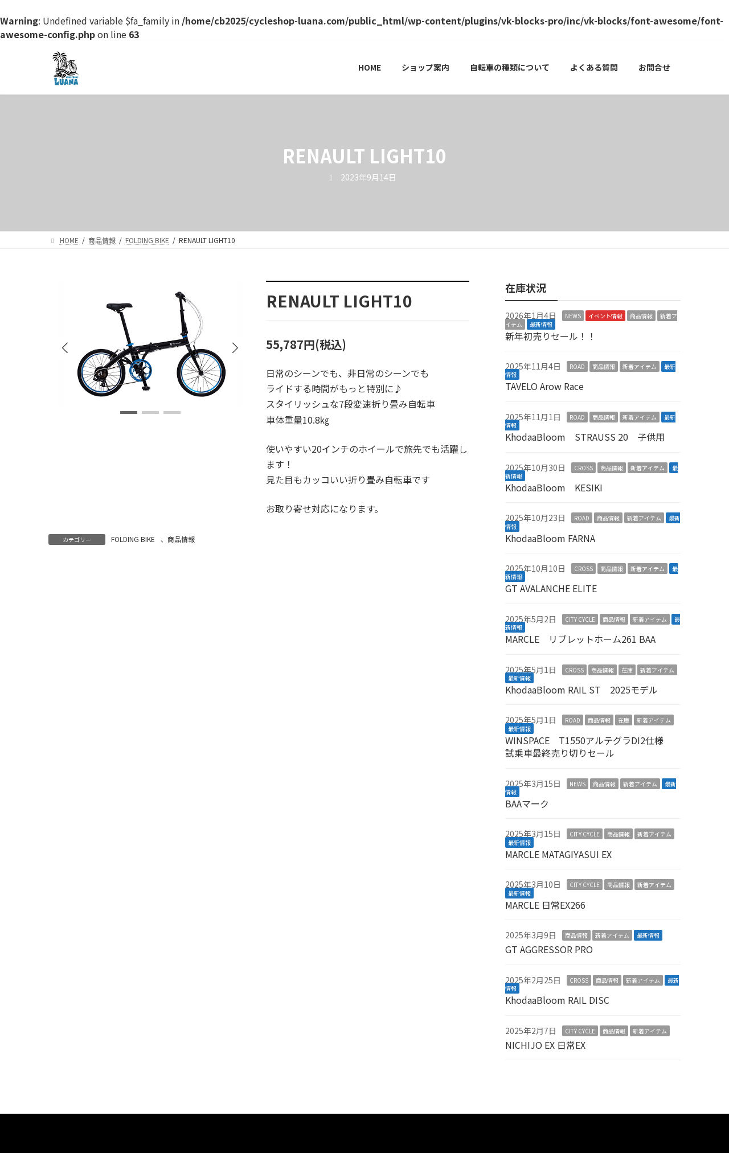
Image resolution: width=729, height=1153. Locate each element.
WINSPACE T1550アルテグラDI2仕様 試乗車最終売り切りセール (589, 746)
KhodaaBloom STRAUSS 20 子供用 (585, 437)
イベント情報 (605, 315)
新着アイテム (639, 366)
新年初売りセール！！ (550, 335)
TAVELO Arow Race (544, 386)
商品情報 (181, 539)
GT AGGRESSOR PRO (549, 949)
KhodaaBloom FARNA (550, 537)
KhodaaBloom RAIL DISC (557, 1000)
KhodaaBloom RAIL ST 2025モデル (581, 689)
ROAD (577, 366)
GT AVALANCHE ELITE (551, 588)
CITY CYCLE (580, 618)
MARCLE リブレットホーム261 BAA (580, 639)
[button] (235, 348)
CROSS (583, 467)
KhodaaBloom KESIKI (554, 487)
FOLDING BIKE (133, 539)
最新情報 (541, 323)
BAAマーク (527, 803)
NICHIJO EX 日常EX (545, 1045)
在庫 (627, 669)
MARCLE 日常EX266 (545, 904)
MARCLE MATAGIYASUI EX (558, 853)
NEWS (573, 315)
